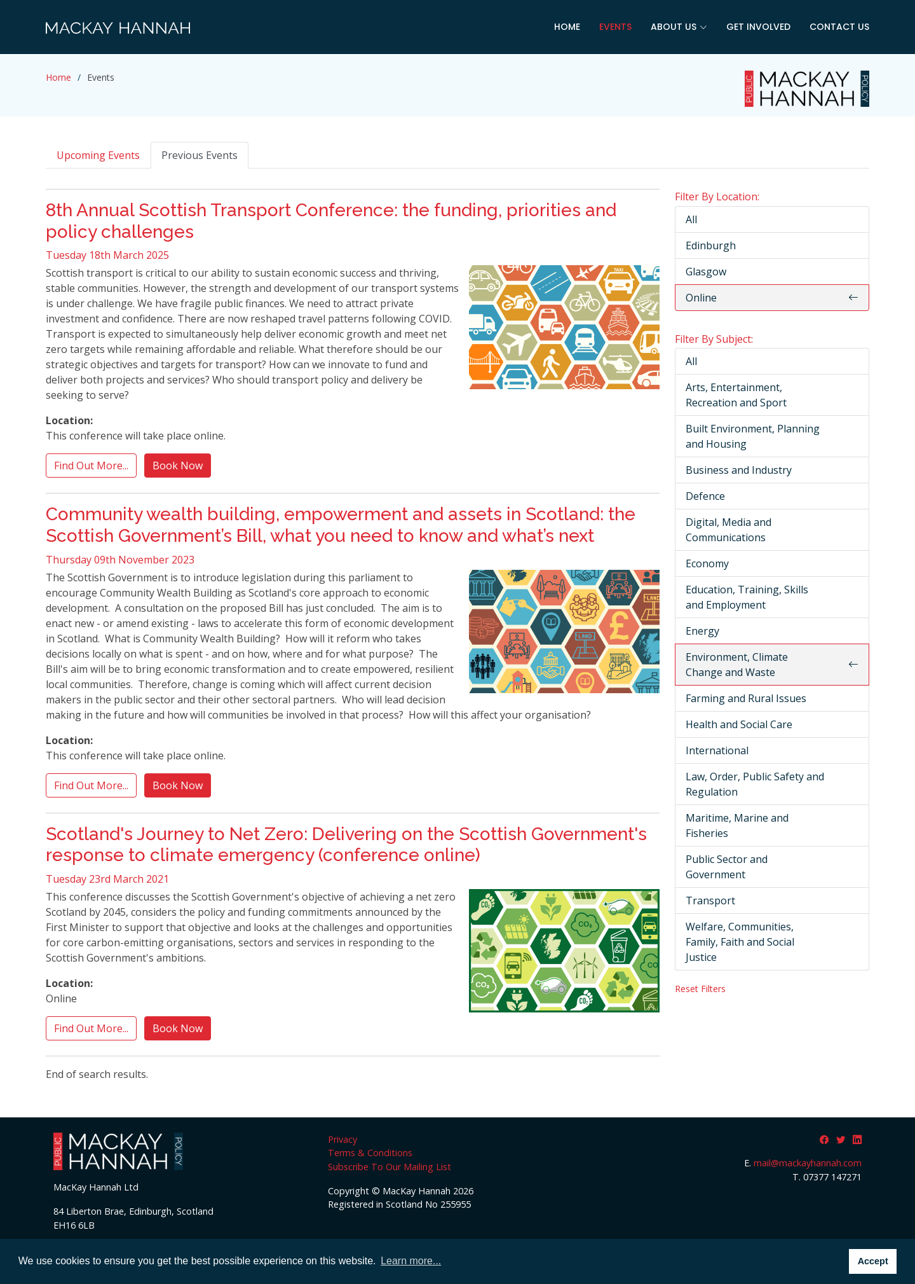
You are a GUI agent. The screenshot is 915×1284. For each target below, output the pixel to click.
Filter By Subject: (714, 339)
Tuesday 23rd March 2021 (107, 879)
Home (567, 26)
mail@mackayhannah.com (808, 1163)
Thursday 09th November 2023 (120, 560)
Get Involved (758, 26)
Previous (199, 155)
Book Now (177, 466)
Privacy (342, 1139)
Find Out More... (91, 466)
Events (615, 26)
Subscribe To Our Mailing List (389, 1167)
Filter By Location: (717, 197)
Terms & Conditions (370, 1153)
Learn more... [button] (411, 1260)
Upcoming (98, 155)
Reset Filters (700, 989)
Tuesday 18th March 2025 (107, 255)
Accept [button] (873, 1261)
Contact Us (839, 26)
